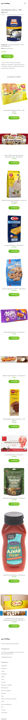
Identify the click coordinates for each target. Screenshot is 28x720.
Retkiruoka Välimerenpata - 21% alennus (14, 498)
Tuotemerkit (11, 44)
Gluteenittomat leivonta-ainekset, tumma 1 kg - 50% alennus (14, 201)
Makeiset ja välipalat (6, 685)
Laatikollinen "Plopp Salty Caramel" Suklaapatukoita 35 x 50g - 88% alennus (14, 619)
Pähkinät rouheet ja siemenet (8, 699)
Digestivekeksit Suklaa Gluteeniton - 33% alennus (14, 419)
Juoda (2, 671)
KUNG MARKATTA (5, 46)
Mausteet (3, 693)
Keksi (22, 44)
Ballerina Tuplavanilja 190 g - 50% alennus (14, 375)
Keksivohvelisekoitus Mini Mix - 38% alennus (14, 289)
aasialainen (4, 665)
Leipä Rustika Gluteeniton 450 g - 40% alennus (14, 111)
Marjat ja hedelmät (6, 690)
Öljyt (2, 696)
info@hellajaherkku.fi (6, 657)
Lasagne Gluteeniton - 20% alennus (14, 245)
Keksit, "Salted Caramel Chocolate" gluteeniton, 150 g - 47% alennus (14, 156)
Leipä (2, 679)
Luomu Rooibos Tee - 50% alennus (14, 454)
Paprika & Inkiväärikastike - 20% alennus (14, 575)
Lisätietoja (7, 56)
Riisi (2, 707)
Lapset (3, 676)
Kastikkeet (4, 674)
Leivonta (3, 682)
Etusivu (3, 14)
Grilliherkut (4, 668)
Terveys (3, 710)
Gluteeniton (17, 44)
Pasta (2, 701)
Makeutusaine (4, 687)
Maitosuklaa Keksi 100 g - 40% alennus (14, 332)
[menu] (25, 3)
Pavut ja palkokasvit (6, 704)
